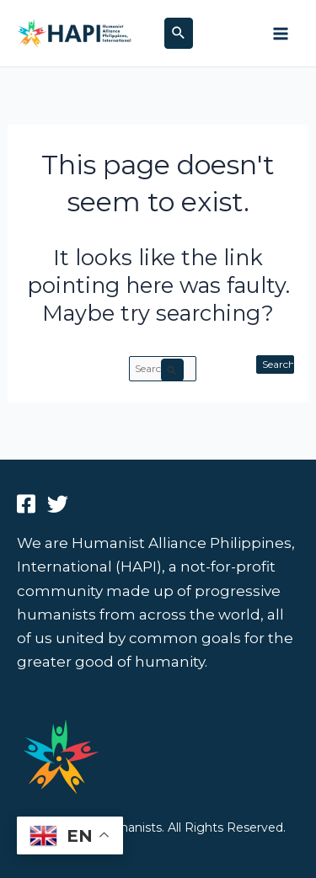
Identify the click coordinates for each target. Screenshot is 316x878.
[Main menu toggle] (280, 33)
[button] (178, 33)
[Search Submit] (172, 370)
